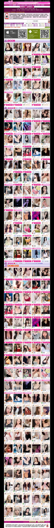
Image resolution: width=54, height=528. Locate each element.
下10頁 (38, 108)
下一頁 (36, 108)
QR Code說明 (47, 27)
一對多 (12, 64)
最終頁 (41, 108)
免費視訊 (11, 51)
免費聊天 (20, 89)
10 (33, 108)
